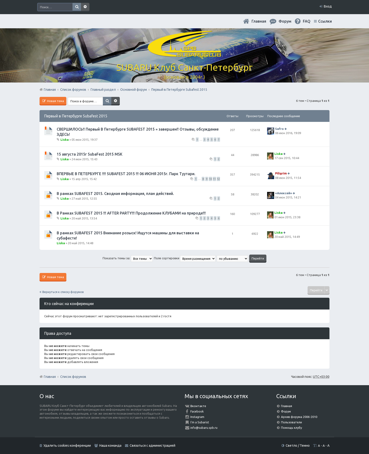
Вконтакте (198, 406)
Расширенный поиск (85, 7)
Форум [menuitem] (285, 21)
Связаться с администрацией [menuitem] (152, 445)
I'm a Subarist (199, 422)
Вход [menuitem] (328, 6)
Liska (64, 139)
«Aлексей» (283, 193)
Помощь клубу (291, 427)
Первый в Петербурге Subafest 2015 (75, 116)
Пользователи (291, 422)
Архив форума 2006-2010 (299, 416)
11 (214, 178)
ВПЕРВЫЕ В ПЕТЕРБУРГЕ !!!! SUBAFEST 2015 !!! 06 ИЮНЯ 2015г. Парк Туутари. (126, 174)
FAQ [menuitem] (306, 21)
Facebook (197, 411)
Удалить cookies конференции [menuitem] (67, 445)
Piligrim (281, 173)
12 (218, 178)
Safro (279, 128)
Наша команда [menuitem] (110, 445)
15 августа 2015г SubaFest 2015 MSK (89, 154)
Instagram (197, 416)
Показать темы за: (128, 258)
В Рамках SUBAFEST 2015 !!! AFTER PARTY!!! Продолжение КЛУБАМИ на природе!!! (131, 213)
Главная (259, 21)
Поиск (76, 7)
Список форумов (73, 377)
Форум (286, 411)
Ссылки (325, 21)
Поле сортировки (185, 258)
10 (210, 178)
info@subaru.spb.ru (203, 427)
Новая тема (55, 101)
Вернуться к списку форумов (63, 291)
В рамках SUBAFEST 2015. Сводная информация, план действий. (115, 193)
